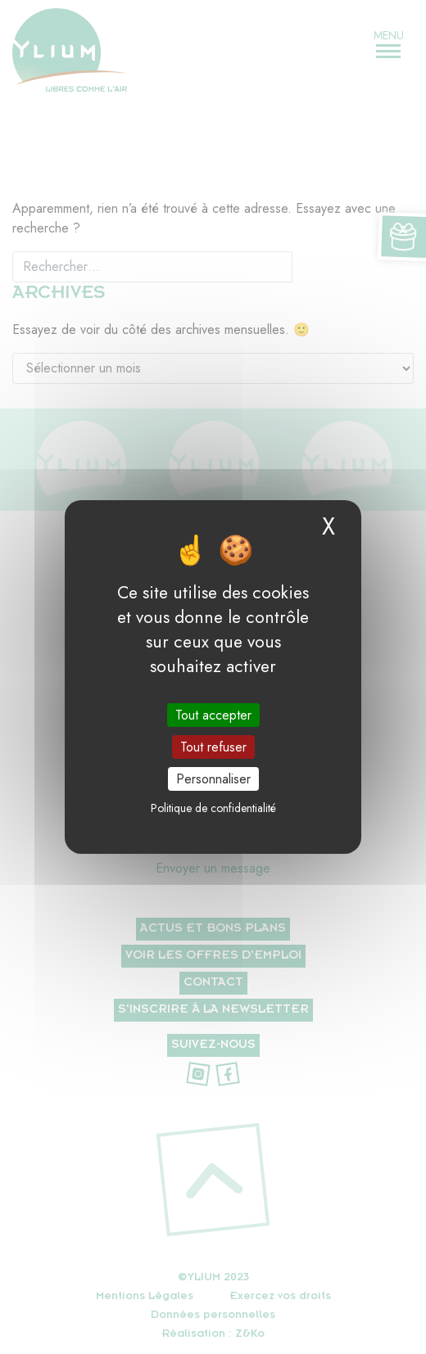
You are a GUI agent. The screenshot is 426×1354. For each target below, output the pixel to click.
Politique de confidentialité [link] (213, 808)
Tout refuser (213, 747)
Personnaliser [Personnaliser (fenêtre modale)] (213, 779)
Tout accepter (213, 714)
